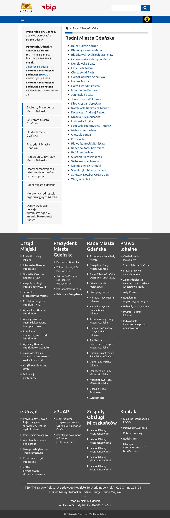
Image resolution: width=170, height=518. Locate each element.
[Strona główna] (66, 28)
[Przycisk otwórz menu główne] (22, 19)
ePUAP (43, 74)
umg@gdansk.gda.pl (37, 66)
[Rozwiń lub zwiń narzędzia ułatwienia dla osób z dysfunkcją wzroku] (147, 19)
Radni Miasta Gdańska (85, 28)
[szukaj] (125, 8)
